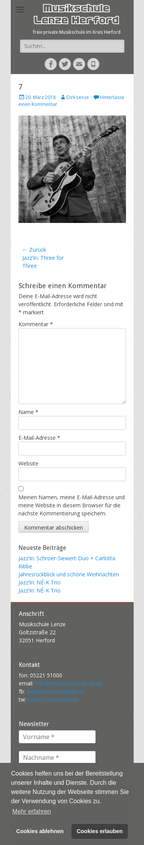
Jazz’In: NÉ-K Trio (39, 582)
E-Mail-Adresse (39, 437)
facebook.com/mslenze (55, 691)
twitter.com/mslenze (53, 699)
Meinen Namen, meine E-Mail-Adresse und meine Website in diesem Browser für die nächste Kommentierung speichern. (71, 505)
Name (28, 412)
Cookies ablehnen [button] (39, 831)
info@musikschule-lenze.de (68, 683)
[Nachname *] (57, 757)
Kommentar (35, 324)
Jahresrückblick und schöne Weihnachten (68, 574)
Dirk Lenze (77, 97)
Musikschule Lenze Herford (76, 15)
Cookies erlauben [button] (100, 831)
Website (28, 463)
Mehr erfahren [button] (31, 811)
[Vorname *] (57, 736)
